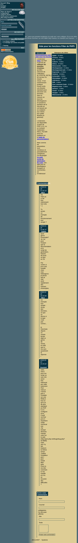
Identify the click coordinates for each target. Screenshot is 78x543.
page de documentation (42, 138)
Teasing (5, 45)
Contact (3, 6)
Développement (57, 68)
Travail (54, 90)
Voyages (55, 92)
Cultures (55, 61)
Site (40, 516)
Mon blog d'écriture (7, 17)
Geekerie (55, 74)
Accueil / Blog (5, 3)
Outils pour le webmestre (9, 16)
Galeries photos (6, 14)
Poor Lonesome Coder (59, 84)
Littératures (56, 80)
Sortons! (55, 88)
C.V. (2, 4)
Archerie (55, 57)
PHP (53, 82)
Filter (39, 61)
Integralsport (5, 13)
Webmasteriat (56, 94)
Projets (3, 7)
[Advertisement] (53, 18)
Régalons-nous (57, 86)
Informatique (56, 78)
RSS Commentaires (7, 51)
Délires (54, 64)
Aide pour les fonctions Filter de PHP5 (49, 57)
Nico (43, 192)
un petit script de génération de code (41, 160)
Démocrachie (56, 66)
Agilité (54, 55)
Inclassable (56, 76)
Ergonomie (55, 72)
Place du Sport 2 (6, 11)
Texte (41, 522)
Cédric (43, 231)
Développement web (43, 55)
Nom (40, 498)
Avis (53, 59)
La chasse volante (9, 41)
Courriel (41, 505)
